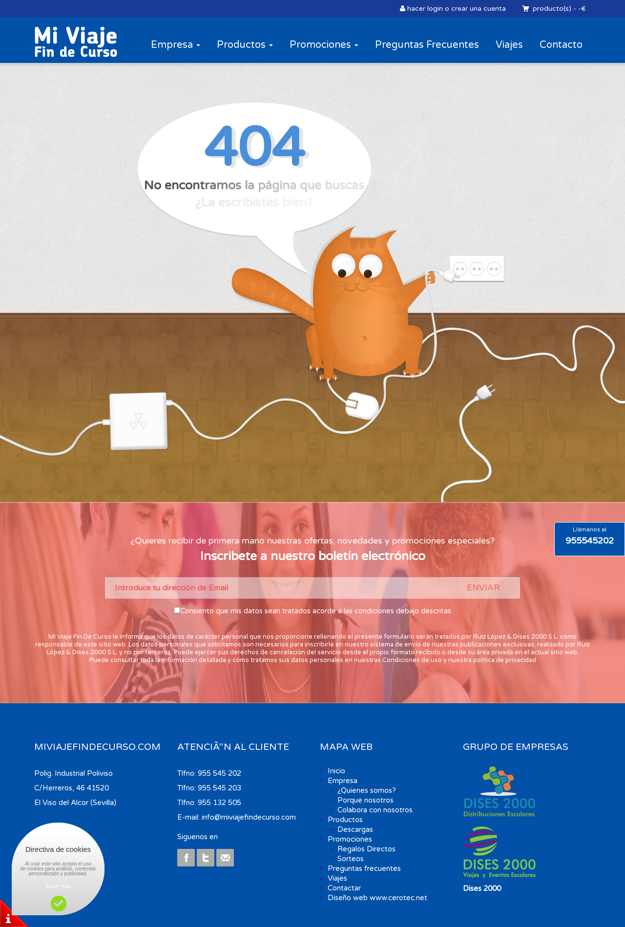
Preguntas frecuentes (364, 868)
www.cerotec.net (398, 897)
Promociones (324, 45)
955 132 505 (219, 802)
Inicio (336, 770)
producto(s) (551, 8)
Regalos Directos (366, 849)
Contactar (344, 888)
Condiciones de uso (412, 660)
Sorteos (350, 858)
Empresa (175, 45)
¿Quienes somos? (366, 790)
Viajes (509, 45)
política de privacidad (504, 660)
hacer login (425, 8)
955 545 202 (219, 773)
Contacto (561, 45)
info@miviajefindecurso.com (249, 817)
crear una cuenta (478, 8)
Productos (245, 45)
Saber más (58, 886)
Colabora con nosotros (375, 810)
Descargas (355, 829)
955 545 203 (219, 788)
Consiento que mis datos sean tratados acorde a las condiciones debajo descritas (315, 610)
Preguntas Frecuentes (427, 45)
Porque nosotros (365, 800)
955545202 (589, 540)
